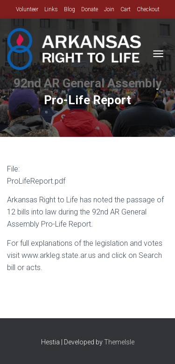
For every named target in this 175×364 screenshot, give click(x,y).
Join (109, 9)
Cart (125, 9)
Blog (69, 9)
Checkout (148, 9)
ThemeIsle (119, 342)
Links (51, 9)
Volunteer (27, 9)
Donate (89, 9)
